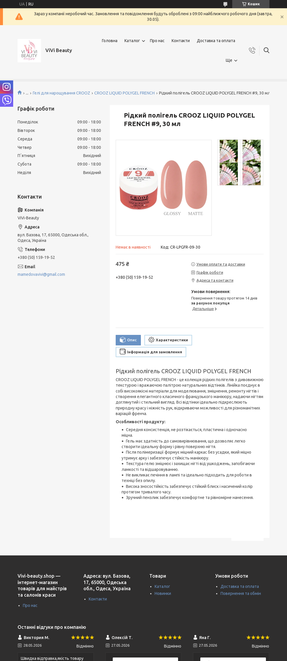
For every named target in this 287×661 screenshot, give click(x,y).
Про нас (157, 40)
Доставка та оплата (216, 40)
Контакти (181, 40)
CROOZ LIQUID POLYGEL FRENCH (124, 93)
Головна (109, 40)
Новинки (163, 593)
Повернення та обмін (241, 593)
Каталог (132, 40)
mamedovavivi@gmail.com (41, 274)
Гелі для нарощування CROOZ (61, 93)
